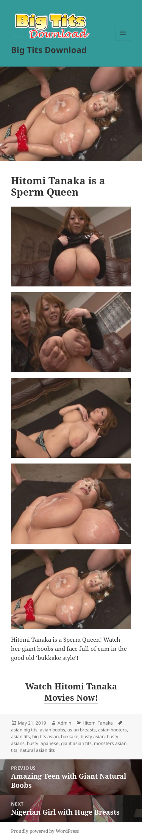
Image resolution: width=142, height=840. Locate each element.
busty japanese (43, 743)
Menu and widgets (123, 40)
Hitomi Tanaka (98, 723)
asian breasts (81, 729)
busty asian (93, 736)
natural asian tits (37, 750)
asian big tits (24, 729)
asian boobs (52, 729)
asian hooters (112, 729)
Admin (64, 723)
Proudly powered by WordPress (45, 831)
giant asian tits (76, 743)
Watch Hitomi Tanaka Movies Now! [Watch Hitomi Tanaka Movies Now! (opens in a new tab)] (71, 691)
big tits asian (45, 736)
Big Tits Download (49, 49)
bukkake (69, 736)
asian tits (20, 736)
